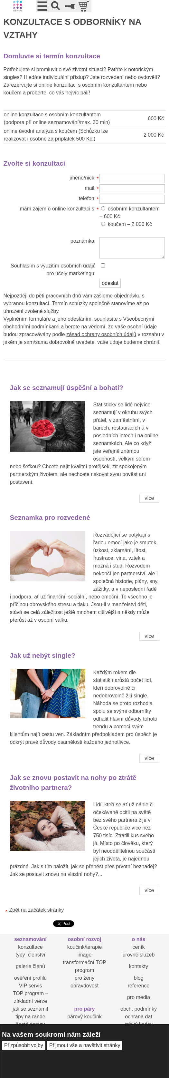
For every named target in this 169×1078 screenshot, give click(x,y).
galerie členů (30, 966)
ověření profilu (30, 978)
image (85, 954)
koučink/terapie (84, 947)
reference (139, 985)
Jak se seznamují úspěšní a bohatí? (67, 387)
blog (138, 978)
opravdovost (84, 985)
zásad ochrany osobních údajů (101, 334)
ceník (138, 947)
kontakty (138, 966)
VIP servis (30, 985)
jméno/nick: (83, 177)
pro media (138, 997)
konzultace (30, 947)
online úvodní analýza (29, 131)
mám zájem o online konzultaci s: (58, 208)
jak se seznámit (30, 1009)
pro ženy (84, 978)
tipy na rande (30, 1016)
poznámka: (83, 241)
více (149, 498)
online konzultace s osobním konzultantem (52, 114)
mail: (90, 188)
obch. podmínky (138, 1009)
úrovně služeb (139, 954)
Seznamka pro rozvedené (50, 517)
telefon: (87, 198)
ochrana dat (138, 1016)
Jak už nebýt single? (42, 655)
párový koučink (84, 1016)
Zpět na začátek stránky (36, 910)
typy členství (30, 954)
